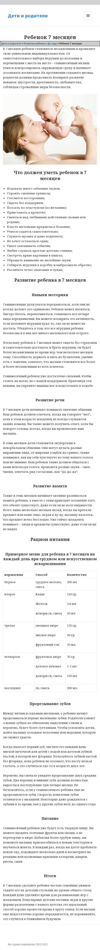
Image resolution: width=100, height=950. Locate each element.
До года (52, 43)
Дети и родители (28, 16)
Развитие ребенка (34, 43)
